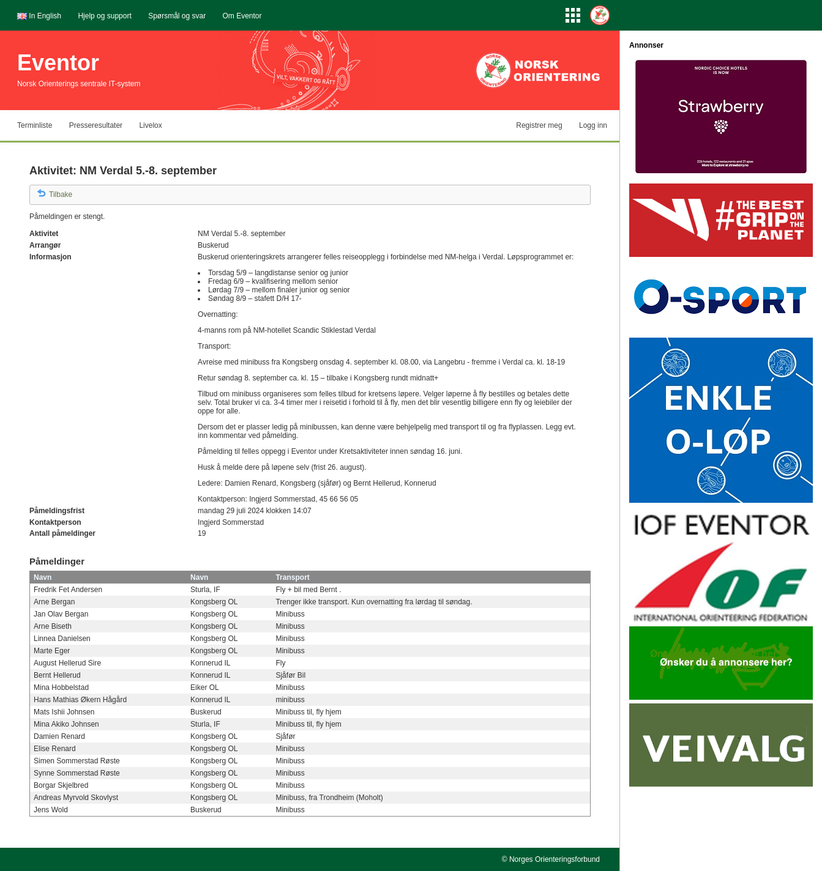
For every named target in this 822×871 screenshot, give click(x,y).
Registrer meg (539, 125)
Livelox (150, 125)
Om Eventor (242, 16)
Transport (292, 577)
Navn (42, 577)
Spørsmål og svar (177, 16)
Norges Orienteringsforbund (554, 859)
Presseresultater (95, 125)
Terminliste (34, 125)
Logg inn (593, 125)
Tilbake (60, 194)
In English (45, 16)
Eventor (58, 62)
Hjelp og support (104, 16)
